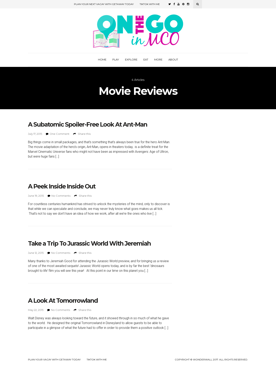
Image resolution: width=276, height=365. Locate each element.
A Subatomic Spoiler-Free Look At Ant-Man (87, 124)
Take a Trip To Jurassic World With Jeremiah (89, 243)
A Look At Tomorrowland (63, 300)
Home (102, 59)
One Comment (59, 133)
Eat (145, 59)
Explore (131, 59)
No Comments (60, 195)
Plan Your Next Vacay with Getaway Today (104, 4)
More (158, 59)
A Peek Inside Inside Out (61, 186)
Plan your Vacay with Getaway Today (54, 359)
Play (115, 59)
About (173, 59)
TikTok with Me (150, 4)
